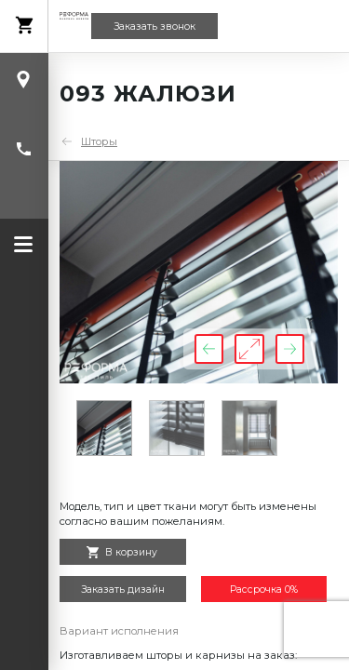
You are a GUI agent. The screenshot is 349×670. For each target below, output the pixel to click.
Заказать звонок (154, 26)
